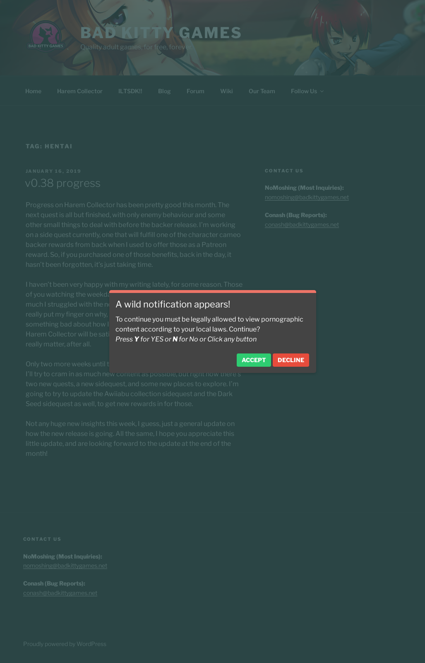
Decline (291, 359)
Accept (254, 359)
